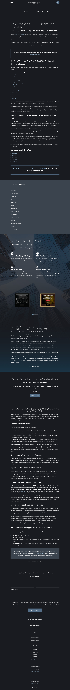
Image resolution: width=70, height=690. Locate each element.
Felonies (14, 87)
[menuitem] (35, 190)
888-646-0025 (35, 626)
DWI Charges (14, 77)
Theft (13, 81)
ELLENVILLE (14, 161)
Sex (13, 94)
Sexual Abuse (15, 96)
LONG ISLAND (15, 157)
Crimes (15, 94)
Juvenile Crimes (15, 89)
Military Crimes (15, 92)
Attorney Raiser (23, 491)
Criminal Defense (35, 638)
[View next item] (40, 314)
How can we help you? (15, 594)
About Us (35, 635)
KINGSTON (14, 159)
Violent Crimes (15, 98)
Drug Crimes (14, 79)
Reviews (35, 643)
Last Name (38, 580)
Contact (35, 646)
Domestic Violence (16, 75)
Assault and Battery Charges (18, 83)
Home (35, 632)
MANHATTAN (15, 153)
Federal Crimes (15, 85)
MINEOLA (14, 155)
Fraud (17, 81)
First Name (13, 580)
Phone (12, 585)
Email (37, 585)
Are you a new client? (15, 590)
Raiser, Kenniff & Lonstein (19, 34)
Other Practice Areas (35, 640)
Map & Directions (35, 660)
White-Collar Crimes (16, 91)
